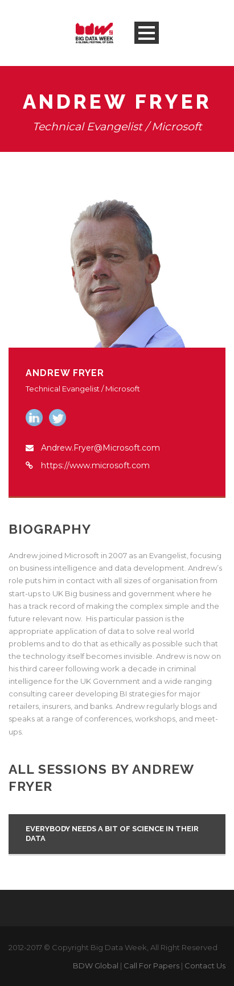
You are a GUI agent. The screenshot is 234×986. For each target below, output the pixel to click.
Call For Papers (151, 965)
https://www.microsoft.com (95, 465)
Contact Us (204, 965)
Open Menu (146, 33)
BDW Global (95, 965)
